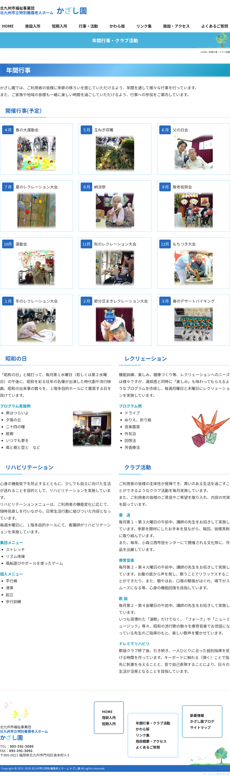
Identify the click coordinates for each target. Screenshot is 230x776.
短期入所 (59, 26)
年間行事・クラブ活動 (153, 722)
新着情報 (197, 715)
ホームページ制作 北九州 (216, 773)
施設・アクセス (176, 26)
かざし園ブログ (202, 721)
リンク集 (144, 26)
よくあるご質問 (214, 26)
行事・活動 (88, 26)
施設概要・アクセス (151, 741)
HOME (8, 26)
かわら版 (117, 26)
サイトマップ (200, 727)
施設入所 (32, 26)
